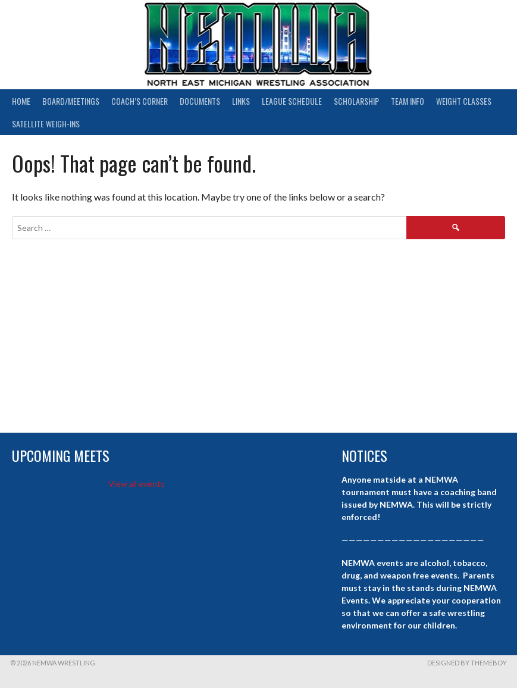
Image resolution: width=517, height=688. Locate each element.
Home (21, 101)
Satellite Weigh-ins (46, 123)
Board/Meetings (70, 101)
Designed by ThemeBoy (467, 663)
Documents (200, 101)
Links (241, 101)
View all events (136, 484)
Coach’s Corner (139, 101)
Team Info (407, 101)
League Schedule (292, 101)
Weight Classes (463, 101)
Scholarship (356, 101)
